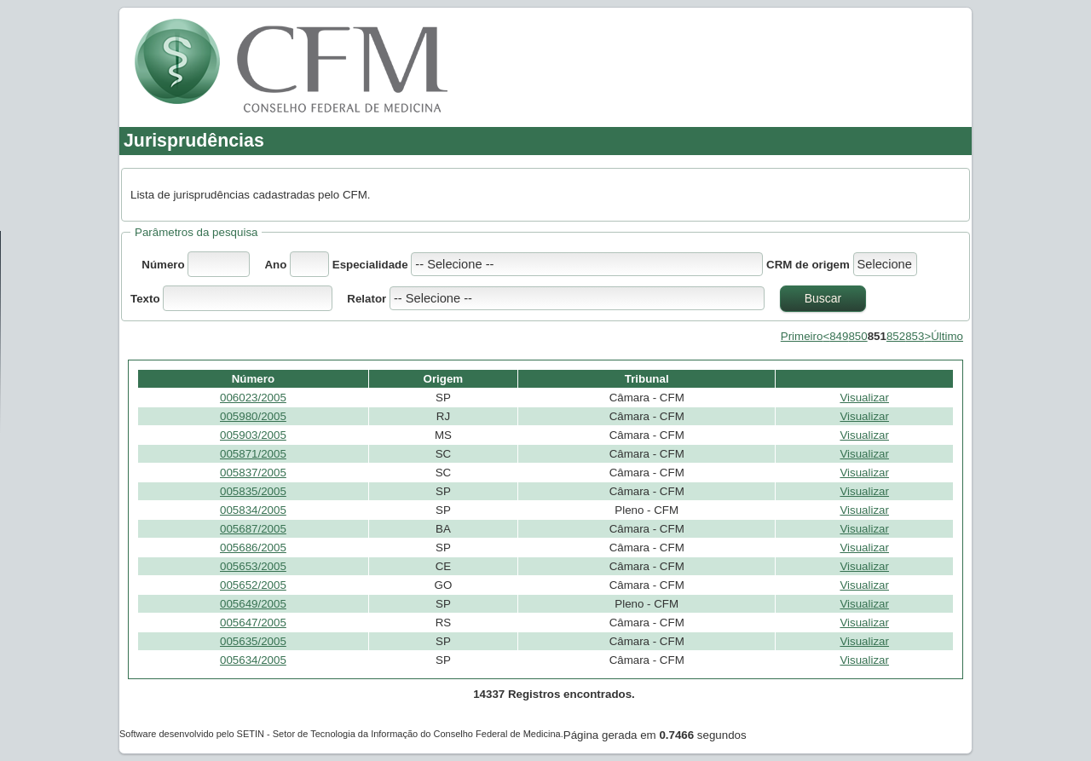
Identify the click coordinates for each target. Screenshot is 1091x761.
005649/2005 (253, 603)
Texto (146, 298)
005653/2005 (253, 566)
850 (857, 336)
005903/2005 (253, 435)
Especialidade (372, 264)
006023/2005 (253, 397)
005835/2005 (253, 491)
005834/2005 (253, 510)
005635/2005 (253, 641)
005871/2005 (253, 453)
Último (947, 336)
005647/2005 (253, 622)
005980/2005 (253, 416)
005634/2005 (253, 660)
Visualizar (864, 397)
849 (838, 336)
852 (895, 336)
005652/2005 (253, 585)
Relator (366, 298)
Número (162, 264)
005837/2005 (253, 472)
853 (914, 336)
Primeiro (802, 336)
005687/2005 (253, 528)
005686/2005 (253, 547)
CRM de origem (808, 264)
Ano (275, 264)
